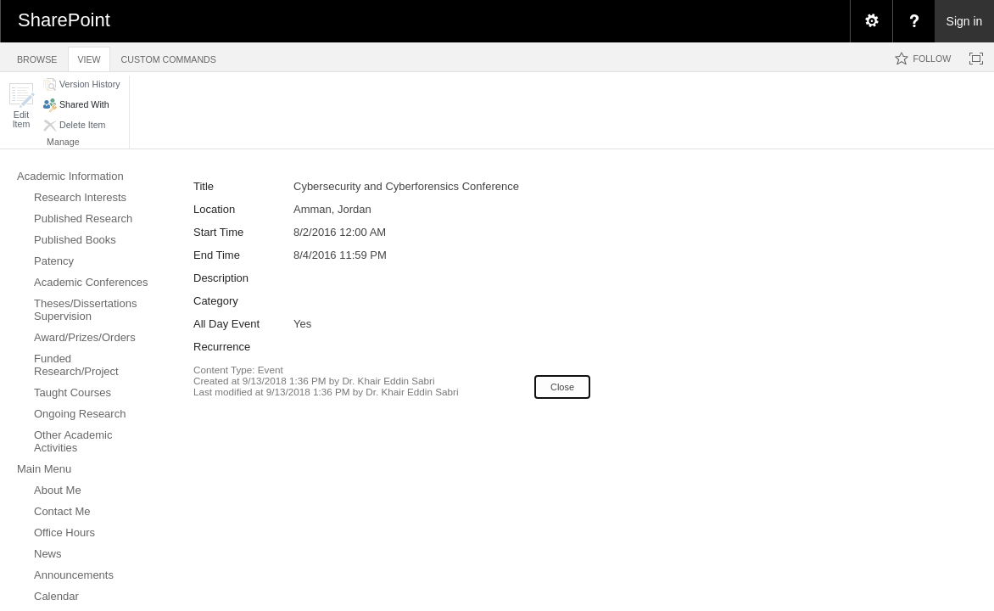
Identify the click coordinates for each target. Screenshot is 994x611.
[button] (21, 105)
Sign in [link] (965, 21)
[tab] (37, 56)
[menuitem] (871, 21)
